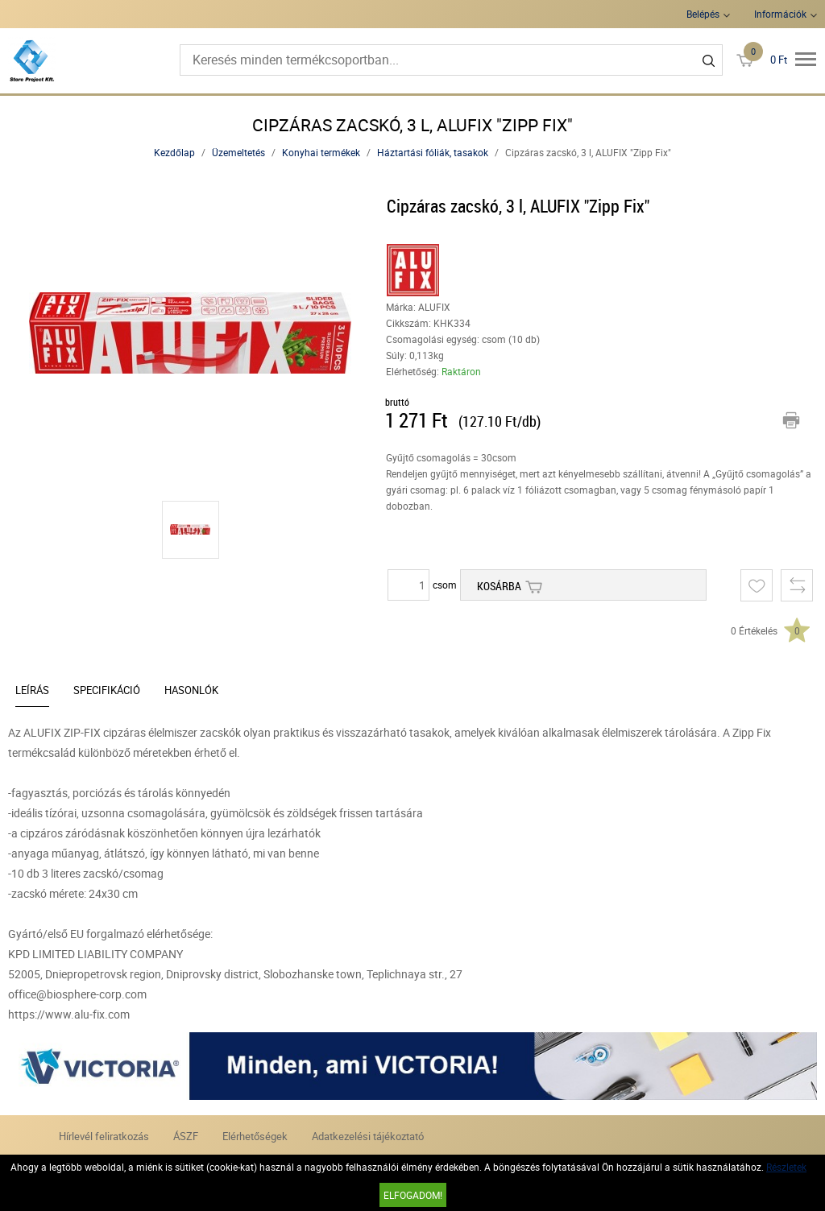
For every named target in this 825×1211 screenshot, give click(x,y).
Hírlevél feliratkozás (104, 1136)
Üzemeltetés (238, 152)
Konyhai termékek (321, 152)
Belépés (702, 13)
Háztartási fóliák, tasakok (432, 152)
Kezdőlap (174, 152)
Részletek (786, 1166)
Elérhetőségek (255, 1136)
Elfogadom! (412, 1194)
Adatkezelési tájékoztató (368, 1136)
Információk (780, 13)
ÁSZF (185, 1136)
